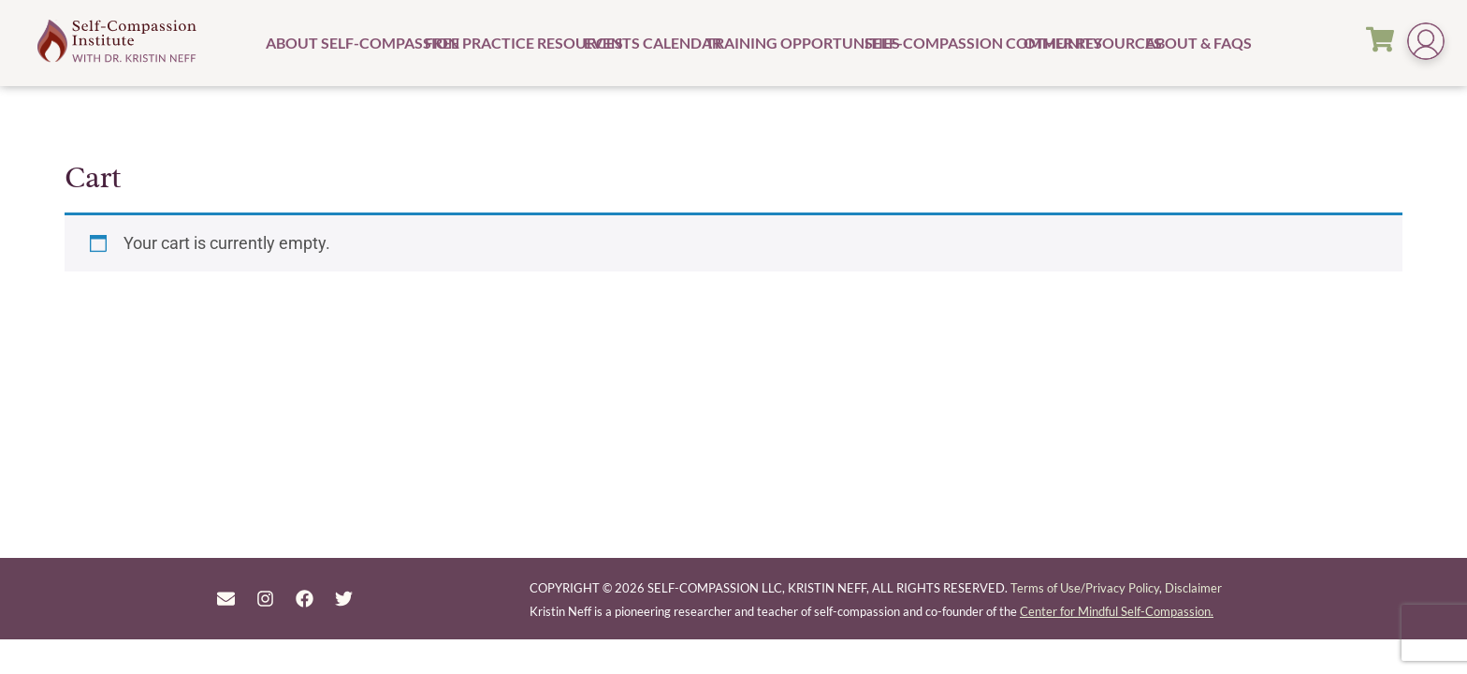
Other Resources (1082, 42)
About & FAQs (1189, 42)
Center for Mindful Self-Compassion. (1116, 611)
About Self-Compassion (343, 42)
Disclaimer (1193, 587)
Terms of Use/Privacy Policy (1084, 587)
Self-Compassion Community (941, 42)
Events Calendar (642, 42)
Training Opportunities (782, 42)
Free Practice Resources (502, 42)
